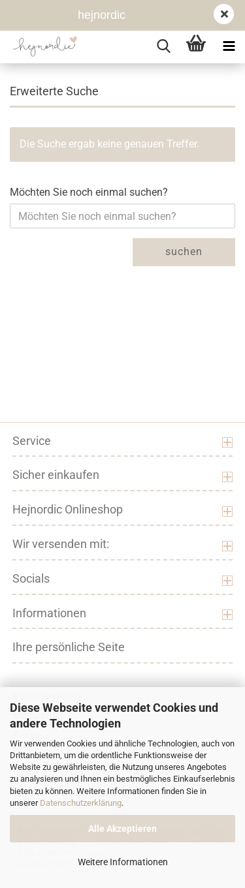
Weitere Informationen (123, 862)
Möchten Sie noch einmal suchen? (89, 192)
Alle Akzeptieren (122, 828)
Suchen (184, 251)
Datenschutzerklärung (81, 803)
